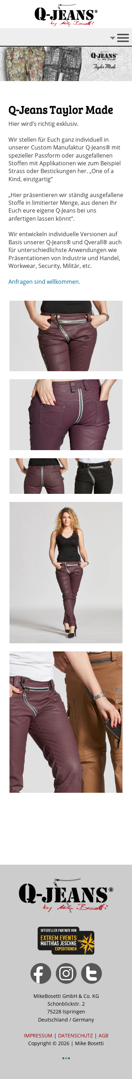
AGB (103, 1035)
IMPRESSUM (38, 1035)
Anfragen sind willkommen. (44, 282)
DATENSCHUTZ (75, 1035)
